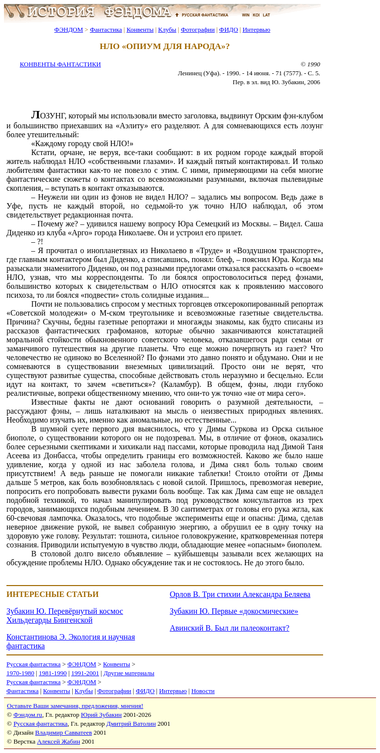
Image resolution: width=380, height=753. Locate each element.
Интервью (256, 29)
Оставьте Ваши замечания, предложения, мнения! (75, 705)
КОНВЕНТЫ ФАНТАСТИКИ (60, 64)
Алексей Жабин (58, 741)
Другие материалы (128, 673)
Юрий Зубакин (101, 714)
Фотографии (198, 29)
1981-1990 (52, 673)
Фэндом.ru (27, 714)
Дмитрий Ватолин (131, 723)
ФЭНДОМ (68, 29)
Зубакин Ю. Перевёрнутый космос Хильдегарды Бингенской (64, 615)
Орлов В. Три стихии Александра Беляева (240, 594)
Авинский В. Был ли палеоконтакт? (229, 628)
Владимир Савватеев (63, 732)
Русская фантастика (33, 664)
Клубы (167, 29)
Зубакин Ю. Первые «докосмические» (234, 611)
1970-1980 (20, 673)
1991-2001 (85, 673)
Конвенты (140, 29)
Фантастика (106, 29)
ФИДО (228, 29)
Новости (203, 691)
